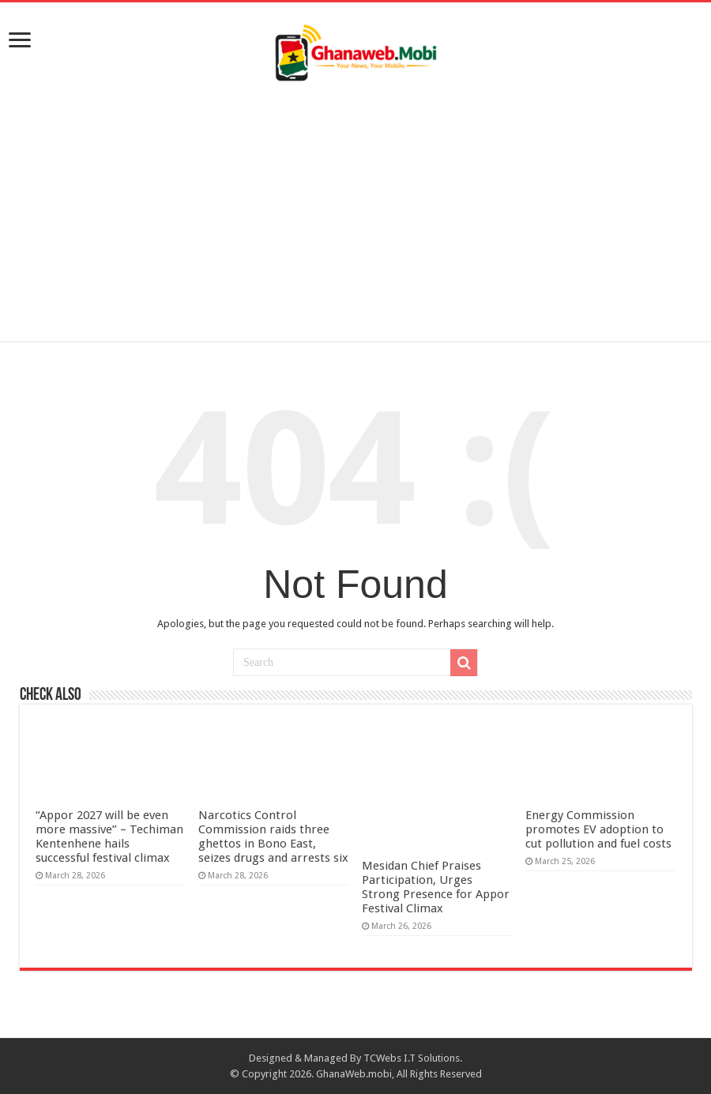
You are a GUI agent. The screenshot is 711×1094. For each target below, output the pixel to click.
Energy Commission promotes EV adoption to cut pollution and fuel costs (598, 829)
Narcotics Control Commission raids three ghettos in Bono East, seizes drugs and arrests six (273, 836)
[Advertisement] (355, 207)
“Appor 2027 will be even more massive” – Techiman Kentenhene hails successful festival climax (109, 836)
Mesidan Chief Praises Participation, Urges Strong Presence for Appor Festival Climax (436, 887)
